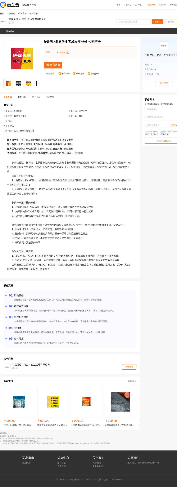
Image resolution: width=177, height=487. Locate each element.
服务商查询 (98, 466)
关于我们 (97, 463)
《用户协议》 (154, 134)
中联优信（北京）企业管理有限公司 (27, 19)
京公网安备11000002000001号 (84, 479)
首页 (118, 5)
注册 (175, 5)
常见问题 (26, 463)
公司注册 (22, 13)
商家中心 (162, 5)
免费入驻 (151, 5)
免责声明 (61, 466)
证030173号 (62, 479)
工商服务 (11, 13)
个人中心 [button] (139, 5)
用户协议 (61, 463)
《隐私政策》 (164, 134)
